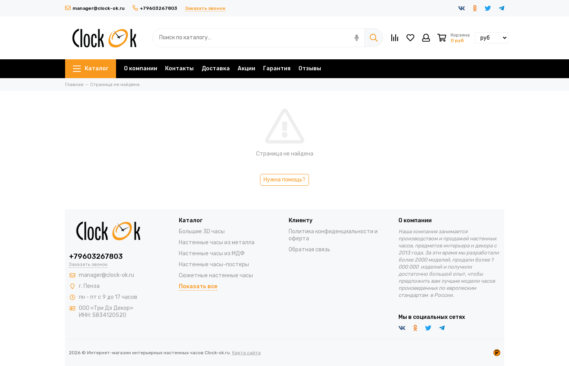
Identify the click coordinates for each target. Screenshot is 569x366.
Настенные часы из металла (217, 242)
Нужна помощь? (284, 179)
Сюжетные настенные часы (216, 275)
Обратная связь (309, 249)
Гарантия (277, 68)
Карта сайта (246, 352)
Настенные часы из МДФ (212, 253)
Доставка (216, 68)
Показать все (198, 286)
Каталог (90, 68)
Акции (246, 68)
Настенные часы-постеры (214, 264)
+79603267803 (155, 8)
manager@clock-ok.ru (95, 8)
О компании (140, 68)
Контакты (179, 68)
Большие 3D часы (202, 231)
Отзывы (309, 68)
